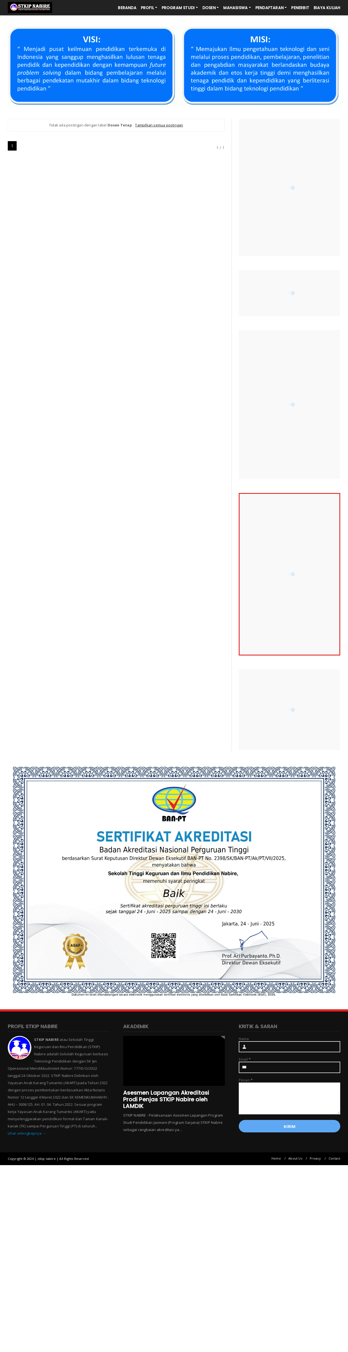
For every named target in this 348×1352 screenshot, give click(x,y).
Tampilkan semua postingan (159, 125)
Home (276, 1158)
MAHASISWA (235, 8)
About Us (295, 1158)
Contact (334, 1158)
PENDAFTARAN (269, 8)
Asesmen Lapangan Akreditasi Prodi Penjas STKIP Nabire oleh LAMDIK (166, 1099)
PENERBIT (300, 8)
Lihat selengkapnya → (27, 1133)
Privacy (315, 1158)
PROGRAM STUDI (178, 8)
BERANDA (127, 8)
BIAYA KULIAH (327, 8)
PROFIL (147, 8)
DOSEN (209, 8)
